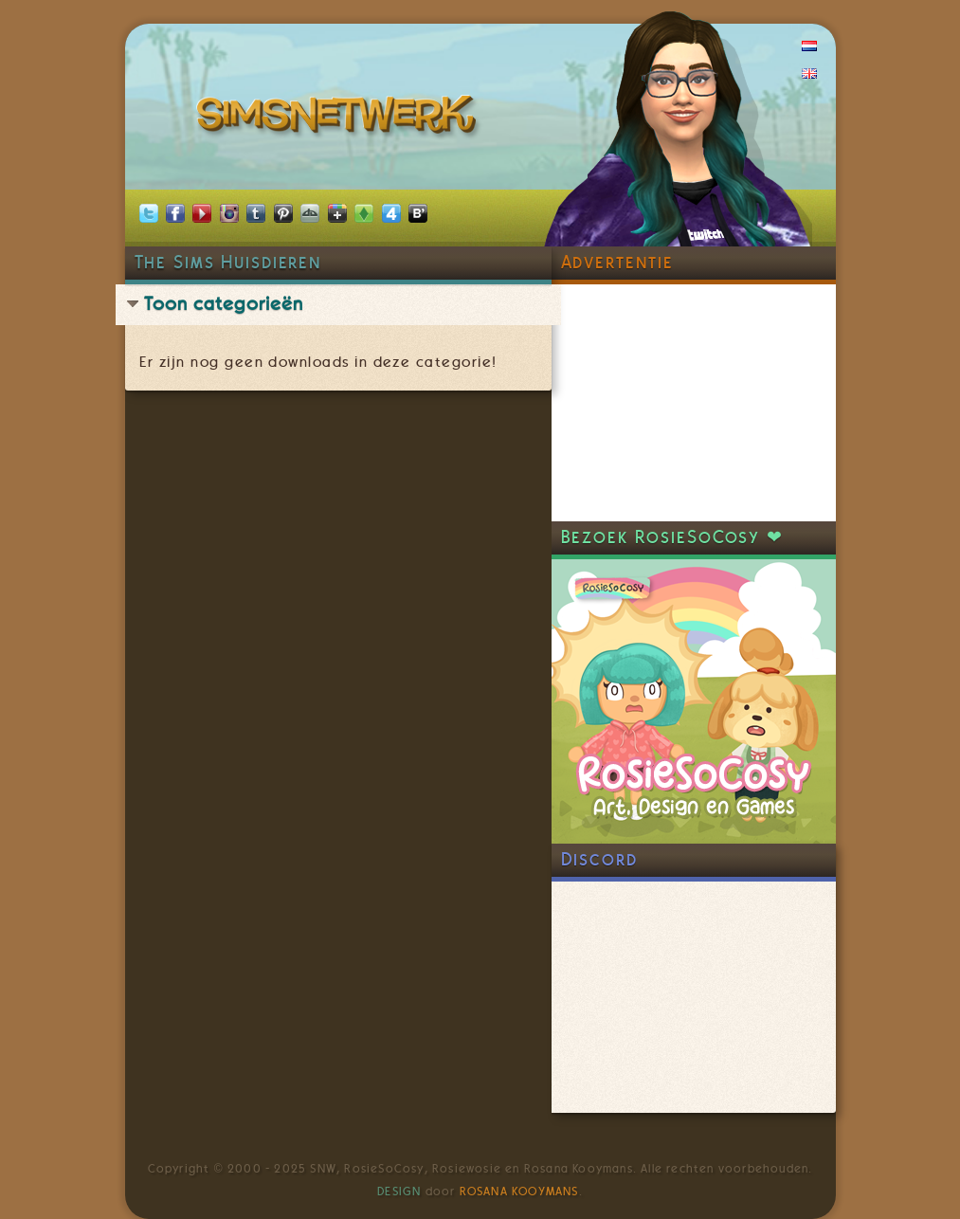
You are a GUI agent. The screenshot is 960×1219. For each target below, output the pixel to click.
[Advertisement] (694, 402)
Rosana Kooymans (519, 1191)
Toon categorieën (223, 304)
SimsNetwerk (339, 118)
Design (399, 1191)
